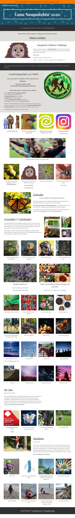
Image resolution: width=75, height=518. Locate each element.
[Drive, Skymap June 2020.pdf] (57, 397)
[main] (37, 14)
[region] (37, 2)
